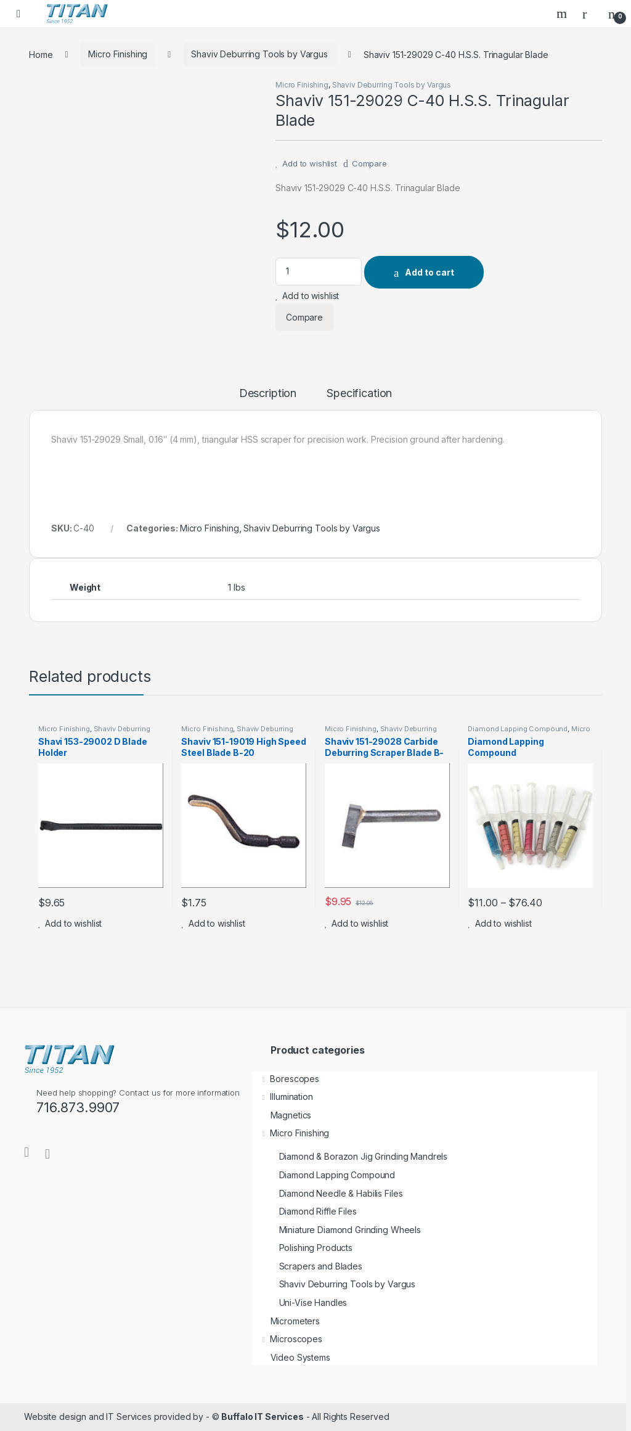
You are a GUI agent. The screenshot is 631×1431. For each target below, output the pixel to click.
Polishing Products (302, 1247)
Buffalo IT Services (262, 1416)
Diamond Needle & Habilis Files (327, 1193)
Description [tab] (267, 394)
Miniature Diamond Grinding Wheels (336, 1229)
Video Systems (291, 1357)
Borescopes (285, 1078)
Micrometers (286, 1321)
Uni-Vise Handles (300, 1302)
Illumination (282, 1096)
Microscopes (287, 1339)
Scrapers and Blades (307, 1266)
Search (563, 13)
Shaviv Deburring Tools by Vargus (259, 54)
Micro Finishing (117, 54)
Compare (369, 163)
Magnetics (282, 1115)
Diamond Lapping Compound (518, 728)
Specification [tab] (359, 394)
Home (40, 54)
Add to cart (429, 272)
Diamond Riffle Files (304, 1211)
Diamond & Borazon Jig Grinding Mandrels (350, 1156)
